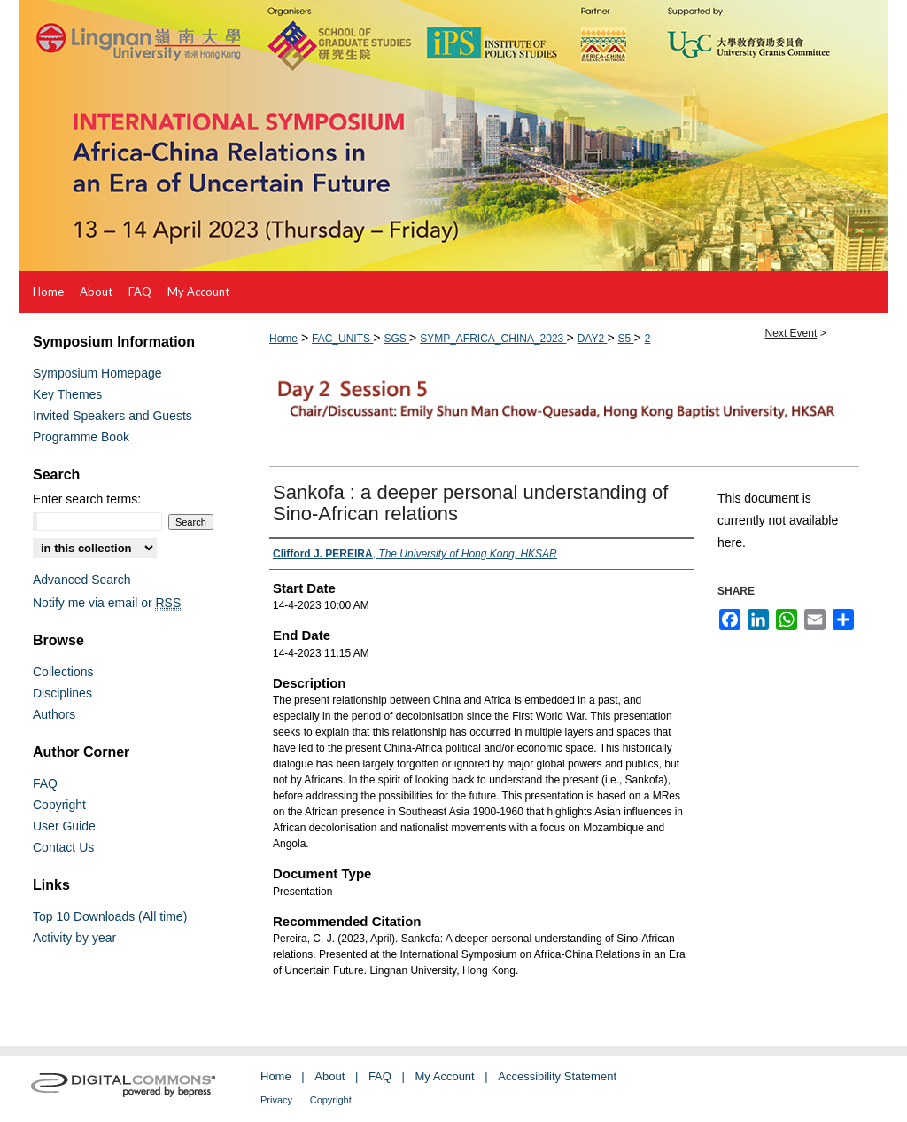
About (329, 1076)
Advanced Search (82, 580)
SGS (396, 338)
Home (283, 338)
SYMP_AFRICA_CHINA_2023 (493, 338)
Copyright (59, 805)
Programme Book (81, 437)
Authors (54, 714)
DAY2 (593, 338)
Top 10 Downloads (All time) (110, 916)
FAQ (45, 783)
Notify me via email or (107, 603)
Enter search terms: (87, 499)
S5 (626, 338)
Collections (63, 672)
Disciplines (62, 693)
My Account (445, 1076)
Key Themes (67, 394)
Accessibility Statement (557, 1076)
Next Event (791, 333)
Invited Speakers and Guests (112, 416)
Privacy (276, 1100)
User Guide (64, 826)
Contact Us (63, 847)
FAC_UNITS (342, 338)
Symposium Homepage (97, 373)
